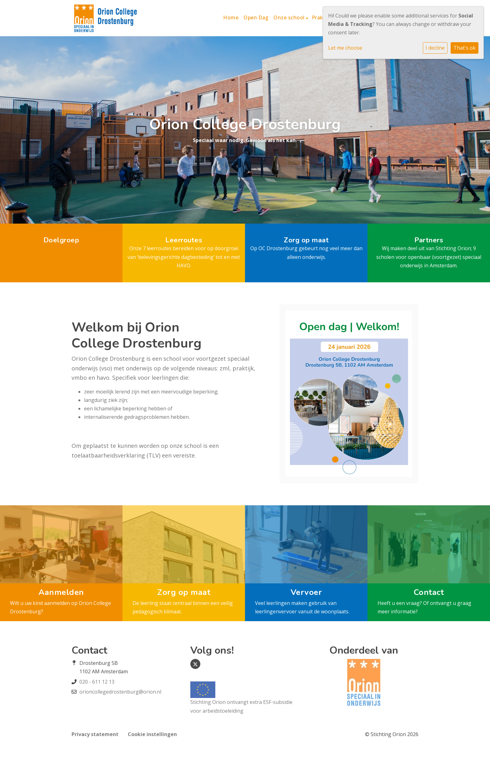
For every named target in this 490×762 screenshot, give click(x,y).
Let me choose (345, 47)
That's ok (464, 47)
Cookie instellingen (152, 734)
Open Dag (255, 17)
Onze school (289, 17)
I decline (435, 47)
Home (230, 17)
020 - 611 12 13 (96, 681)
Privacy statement (95, 734)
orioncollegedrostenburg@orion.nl (120, 691)
